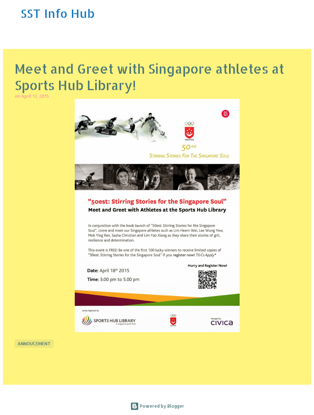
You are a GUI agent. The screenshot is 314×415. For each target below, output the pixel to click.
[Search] (303, 13)
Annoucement (34, 343)
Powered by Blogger (157, 406)
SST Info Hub (57, 13)
